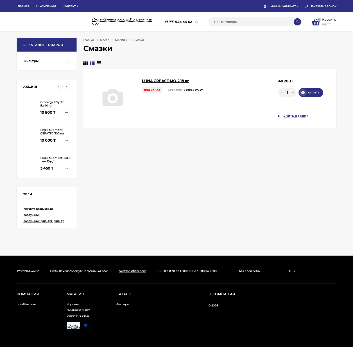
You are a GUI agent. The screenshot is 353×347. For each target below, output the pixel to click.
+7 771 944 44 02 (178, 22)
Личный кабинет (78, 310)
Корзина (73, 304)
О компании (46, 6)
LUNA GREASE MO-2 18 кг (165, 81)
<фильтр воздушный (38, 209)
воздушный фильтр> (38, 221)
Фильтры (122, 304)
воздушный (31, 215)
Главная (22, 6)
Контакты (70, 6)
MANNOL (121, 40)
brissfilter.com (26, 304)
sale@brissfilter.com (132, 271)
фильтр (59, 221)
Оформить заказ (78, 315)
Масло (104, 40)
